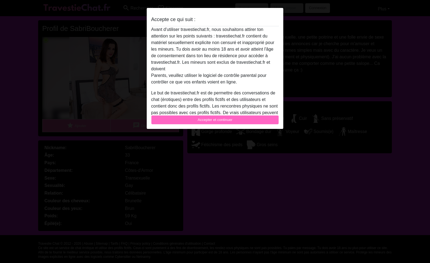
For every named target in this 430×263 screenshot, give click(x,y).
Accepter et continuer (215, 120)
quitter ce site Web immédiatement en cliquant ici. (214, 69)
